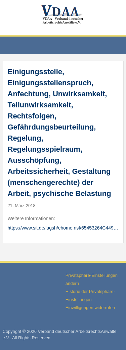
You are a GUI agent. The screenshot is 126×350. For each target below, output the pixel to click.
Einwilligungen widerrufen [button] (90, 307)
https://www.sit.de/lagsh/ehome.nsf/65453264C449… (63, 228)
